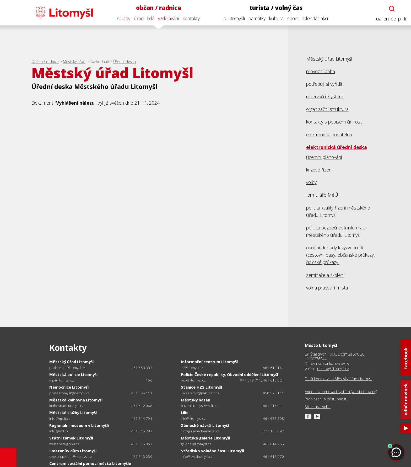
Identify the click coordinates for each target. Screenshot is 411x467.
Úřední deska (124, 61)
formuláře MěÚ (322, 195)
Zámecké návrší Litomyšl (205, 425)
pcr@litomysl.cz (193, 380)
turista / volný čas (276, 8)
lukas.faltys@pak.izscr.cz (200, 393)
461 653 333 (141, 367)
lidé (150, 18)
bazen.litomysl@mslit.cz (199, 406)
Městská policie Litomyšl (73, 374)
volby (311, 182)
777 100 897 (273, 431)
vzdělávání (168, 18)
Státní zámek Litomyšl (71, 438)
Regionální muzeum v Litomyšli (79, 425)
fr (405, 19)
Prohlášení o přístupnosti (326, 399)
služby (123, 18)
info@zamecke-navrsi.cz (200, 431)
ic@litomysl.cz (192, 368)
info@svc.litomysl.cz (197, 456)
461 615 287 (141, 431)
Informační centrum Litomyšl (209, 361)
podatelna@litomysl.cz (67, 368)
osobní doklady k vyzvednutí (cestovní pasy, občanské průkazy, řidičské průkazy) (340, 254)
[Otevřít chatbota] (392, 9)
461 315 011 (273, 405)
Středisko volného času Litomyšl (212, 450)
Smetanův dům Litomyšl (72, 450)
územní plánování (324, 157)
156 (149, 380)
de (393, 19)
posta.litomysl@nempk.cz (69, 393)
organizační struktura (327, 109)
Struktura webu (318, 406)
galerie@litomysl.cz (196, 444)
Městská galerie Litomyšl (205, 438)
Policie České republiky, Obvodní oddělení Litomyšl (229, 374)
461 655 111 (141, 393)
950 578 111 (273, 393)
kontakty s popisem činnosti (334, 122)
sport (292, 18)
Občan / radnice (45, 61)
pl (400, 19)
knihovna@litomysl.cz (66, 406)
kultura (276, 18)
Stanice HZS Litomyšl (201, 387)
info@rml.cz (58, 431)
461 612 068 (141, 405)
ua (378, 19)
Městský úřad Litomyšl (329, 59)
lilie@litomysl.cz (193, 418)
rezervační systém (324, 96)
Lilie (184, 412)
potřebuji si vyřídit (324, 84)
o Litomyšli (234, 18)
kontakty (191, 18)
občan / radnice (158, 8)
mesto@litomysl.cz (333, 368)
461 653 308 (273, 418)
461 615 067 (141, 444)
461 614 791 (141, 418)
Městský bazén (195, 399)
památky (257, 18)
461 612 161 (273, 367)
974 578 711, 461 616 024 (262, 380)
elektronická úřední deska (336, 147)
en (386, 19)
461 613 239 (141, 456)
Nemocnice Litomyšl (69, 387)
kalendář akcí (315, 18)
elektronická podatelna (329, 134)
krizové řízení (319, 170)
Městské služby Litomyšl (73, 412)
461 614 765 (273, 444)
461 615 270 (273, 456)
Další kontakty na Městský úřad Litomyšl (338, 379)
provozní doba (320, 71)
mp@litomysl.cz (61, 380)
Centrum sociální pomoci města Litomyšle (90, 463)
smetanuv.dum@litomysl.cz (70, 456)
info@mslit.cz (60, 418)
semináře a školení (325, 275)
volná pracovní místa (327, 288)
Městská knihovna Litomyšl (75, 399)
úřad (139, 18)
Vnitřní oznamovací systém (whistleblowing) (341, 391)
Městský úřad (74, 61)
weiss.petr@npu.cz (64, 444)
